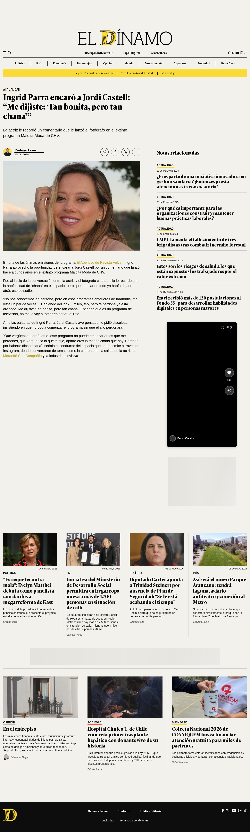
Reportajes (84, 63)
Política (20, 63)
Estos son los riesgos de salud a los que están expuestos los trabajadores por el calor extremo (197, 271)
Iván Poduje (168, 73)
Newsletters (158, 53)
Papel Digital (131, 53)
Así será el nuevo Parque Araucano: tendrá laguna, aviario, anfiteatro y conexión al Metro (219, 590)
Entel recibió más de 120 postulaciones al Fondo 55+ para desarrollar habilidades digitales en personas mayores (199, 302)
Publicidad (108, 820)
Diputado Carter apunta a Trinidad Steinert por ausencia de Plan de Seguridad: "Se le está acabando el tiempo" (156, 590)
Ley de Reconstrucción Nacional (94, 73)
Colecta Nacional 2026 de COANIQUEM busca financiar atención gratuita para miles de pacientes (206, 737)
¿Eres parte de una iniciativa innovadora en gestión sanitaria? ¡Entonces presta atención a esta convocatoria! (201, 181)
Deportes (180, 63)
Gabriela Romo (74, 634)
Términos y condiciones (134, 820)
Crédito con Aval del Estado (137, 73)
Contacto (124, 811)
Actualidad (11, 89)
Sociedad (204, 63)
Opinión (108, 63)
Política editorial (151, 811)
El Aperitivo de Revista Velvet (99, 262)
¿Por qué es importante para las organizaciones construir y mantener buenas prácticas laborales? (195, 213)
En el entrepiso (19, 728)
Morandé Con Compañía (22, 356)
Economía (59, 63)
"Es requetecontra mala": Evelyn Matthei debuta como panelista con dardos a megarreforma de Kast (28, 590)
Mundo (129, 63)
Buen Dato (228, 63)
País (39, 63)
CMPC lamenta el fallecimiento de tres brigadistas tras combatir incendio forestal (201, 242)
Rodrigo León (25, 150)
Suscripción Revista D (98, 53)
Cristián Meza (10, 622)
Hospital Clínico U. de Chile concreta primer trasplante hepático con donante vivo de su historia (123, 737)
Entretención (153, 63)
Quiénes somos (98, 811)
